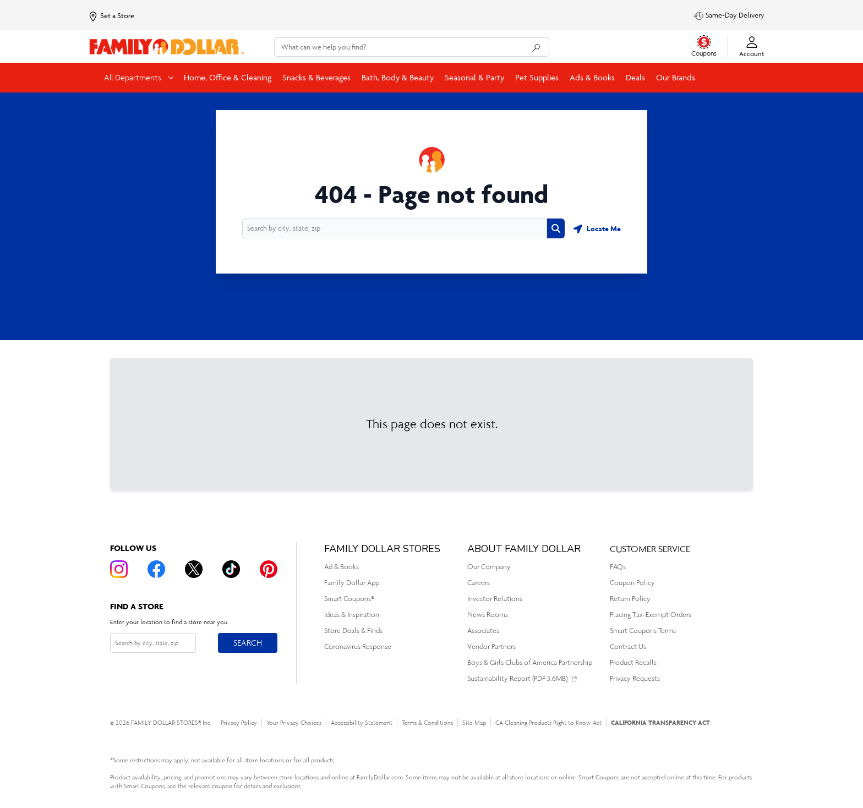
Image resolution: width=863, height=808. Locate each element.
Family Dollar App (351, 582)
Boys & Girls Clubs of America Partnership (529, 662)
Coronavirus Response (357, 646)
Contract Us (628, 646)
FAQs (618, 566)
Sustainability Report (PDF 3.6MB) (517, 678)
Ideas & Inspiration (351, 614)
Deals (635, 77)
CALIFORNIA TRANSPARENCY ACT (660, 722)
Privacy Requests (635, 678)
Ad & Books (341, 566)
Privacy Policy (239, 723)
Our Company (489, 566)
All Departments (133, 77)
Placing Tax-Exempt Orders (650, 614)
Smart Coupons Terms (643, 630)
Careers (478, 582)
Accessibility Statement (361, 723)
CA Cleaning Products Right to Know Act (548, 723)
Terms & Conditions (427, 723)
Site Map (474, 723)
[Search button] (556, 228)
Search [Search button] (247, 640)
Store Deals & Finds (353, 630)
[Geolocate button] (597, 228)
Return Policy (630, 598)
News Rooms (487, 614)
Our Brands (675, 77)
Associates (483, 630)
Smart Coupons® (349, 598)
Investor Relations (494, 598)
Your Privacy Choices (293, 723)
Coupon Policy (632, 582)
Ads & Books (592, 77)
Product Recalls (633, 662)
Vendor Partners (491, 646)
